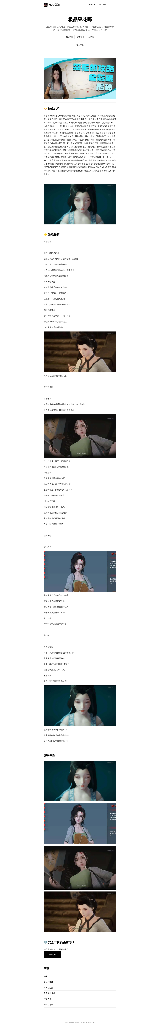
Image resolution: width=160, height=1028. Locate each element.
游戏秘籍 (102, 4)
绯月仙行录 (48, 1005)
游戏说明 (92, 4)
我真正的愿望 (49, 994)
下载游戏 (52, 955)
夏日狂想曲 (48, 982)
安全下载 (113, 4)
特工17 (47, 977)
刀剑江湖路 (48, 988)
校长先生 (47, 999)
